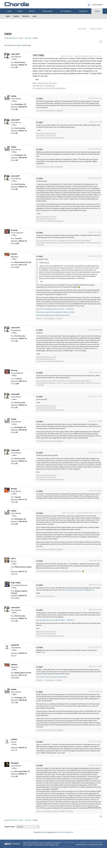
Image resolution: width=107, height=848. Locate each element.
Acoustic (28, 38)
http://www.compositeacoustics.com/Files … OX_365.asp (55, 309)
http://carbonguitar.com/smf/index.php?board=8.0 (53, 315)
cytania (13, 96)
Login (34, 16)
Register (25, 16)
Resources (83, 11)
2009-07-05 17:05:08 (95, 421)
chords (100, 844)
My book (66, 11)
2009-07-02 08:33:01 (95, 98)
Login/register (97, 5)
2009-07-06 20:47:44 (95, 585)
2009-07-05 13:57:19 (95, 372)
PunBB (44, 832)
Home (9, 11)
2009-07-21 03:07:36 (95, 765)
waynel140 (15, 645)
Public (47, 11)
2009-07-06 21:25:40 (95, 610)
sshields (14, 739)
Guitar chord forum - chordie (13, 38)
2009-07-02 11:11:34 (95, 122)
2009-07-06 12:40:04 (68, 513)
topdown (14, 254)
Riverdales (15, 763)
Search (16, 16)
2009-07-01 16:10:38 (66, 56)
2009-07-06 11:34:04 (95, 491)
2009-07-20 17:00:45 (95, 741)
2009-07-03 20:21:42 (95, 256)
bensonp (14, 230)
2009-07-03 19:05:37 (95, 232)
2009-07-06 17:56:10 (95, 561)
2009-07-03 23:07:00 (95, 330)
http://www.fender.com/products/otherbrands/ (52, 677)
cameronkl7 (15, 54)
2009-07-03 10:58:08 (95, 149)
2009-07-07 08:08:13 (95, 691)
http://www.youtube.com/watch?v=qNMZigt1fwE (78, 590)
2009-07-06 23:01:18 (95, 666)
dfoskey (14, 489)
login (12, 45)
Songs (20, 11)
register (18, 45)
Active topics (82, 29)
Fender (8, 34)
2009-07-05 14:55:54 (95, 396)
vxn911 (13, 559)
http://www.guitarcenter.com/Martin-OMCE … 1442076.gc (55, 620)
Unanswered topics (96, 29)
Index (8, 16)
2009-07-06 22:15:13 (95, 647)
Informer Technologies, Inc (64, 832)
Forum (97, 11)
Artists (32, 11)
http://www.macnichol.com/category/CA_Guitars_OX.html (55, 312)
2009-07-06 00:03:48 (95, 452)
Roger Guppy (16, 583)
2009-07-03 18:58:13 (95, 178)
